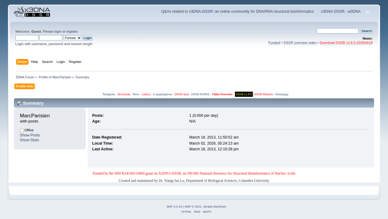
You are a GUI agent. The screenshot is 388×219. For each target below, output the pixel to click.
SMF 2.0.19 (174, 206)
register (72, 31)
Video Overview (222, 94)
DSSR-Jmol (182, 94)
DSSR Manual (263, 94)
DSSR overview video (300, 42)
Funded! (274, 42)
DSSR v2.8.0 (244, 94)
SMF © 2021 (193, 206)
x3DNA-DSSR (200, 11)
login (58, 31)
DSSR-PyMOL (200, 94)
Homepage (281, 94)
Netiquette (108, 94)
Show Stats (29, 140)
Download (123, 94)
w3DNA (354, 11)
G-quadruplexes (162, 94)
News (135, 94)
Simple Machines (214, 206)
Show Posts (30, 135)
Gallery (146, 94)
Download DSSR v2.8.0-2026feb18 (346, 42)
